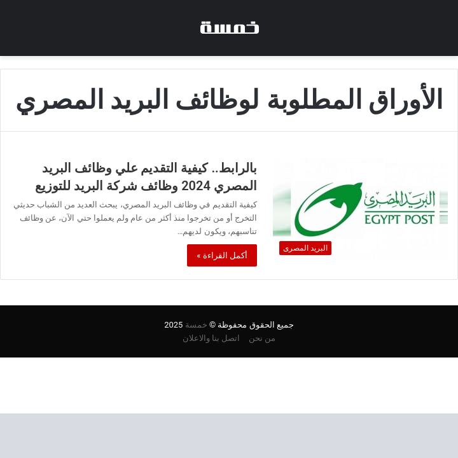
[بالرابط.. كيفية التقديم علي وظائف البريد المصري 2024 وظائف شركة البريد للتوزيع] (360, 209)
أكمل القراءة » (222, 255)
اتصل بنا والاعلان (211, 338)
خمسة (196, 325)
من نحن (262, 338)
